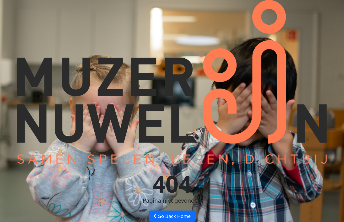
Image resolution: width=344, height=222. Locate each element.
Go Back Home (172, 216)
